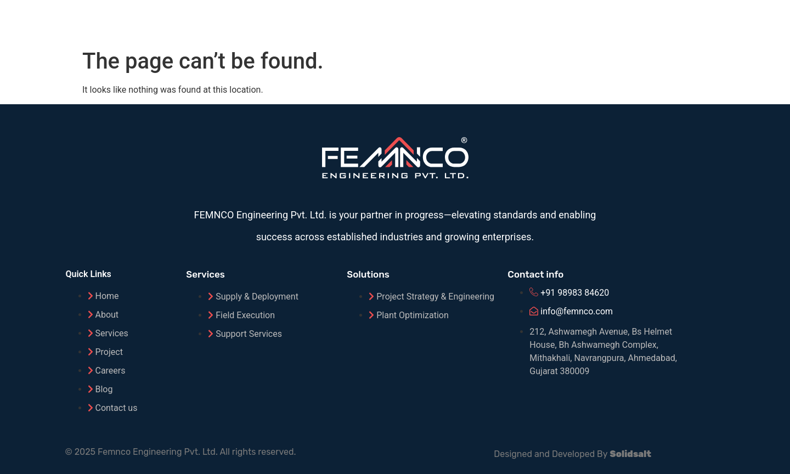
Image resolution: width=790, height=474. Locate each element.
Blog (641, 21)
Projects (583, 21)
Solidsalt (630, 454)
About (383, 21)
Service (517, 21)
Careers (699, 21)
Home (326, 21)
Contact (765, 21)
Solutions (448, 21)
